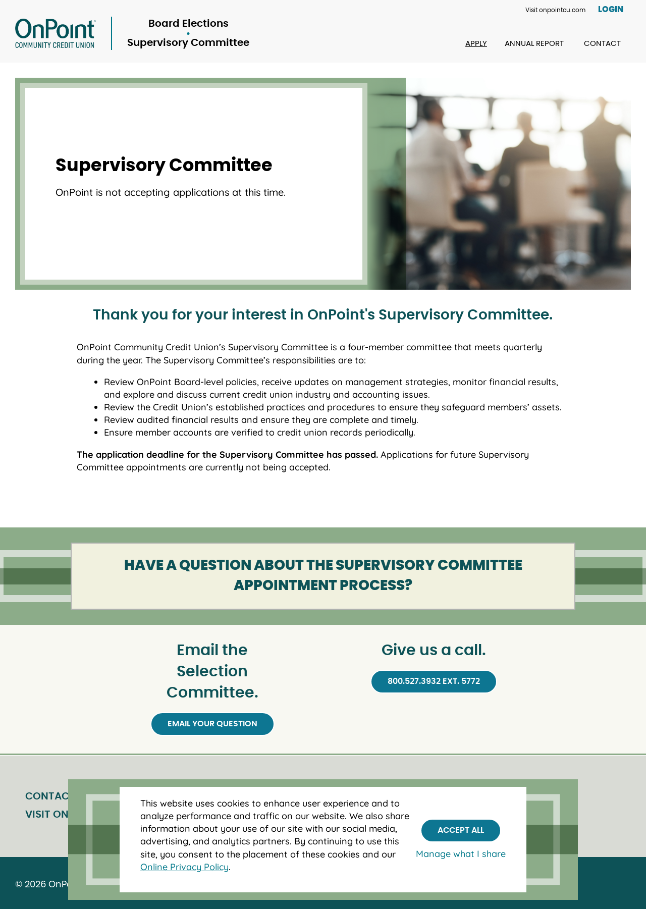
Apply (476, 43)
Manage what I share (461, 854)
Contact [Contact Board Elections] (602, 43)
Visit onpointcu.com (555, 10)
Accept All (461, 830)
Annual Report (534, 43)
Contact (50, 796)
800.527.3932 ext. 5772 (434, 681)
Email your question (212, 724)
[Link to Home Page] (132, 33)
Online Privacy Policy (184, 867)
